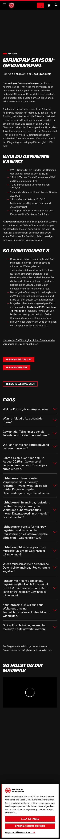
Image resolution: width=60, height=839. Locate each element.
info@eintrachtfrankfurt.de (37, 650)
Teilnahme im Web (16, 367)
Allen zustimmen (30, 819)
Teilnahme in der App (18, 359)
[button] (56, 5)
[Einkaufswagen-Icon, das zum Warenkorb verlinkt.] (49, 5)
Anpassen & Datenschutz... (18, 832)
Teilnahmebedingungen (20, 383)
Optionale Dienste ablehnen (30, 826)
